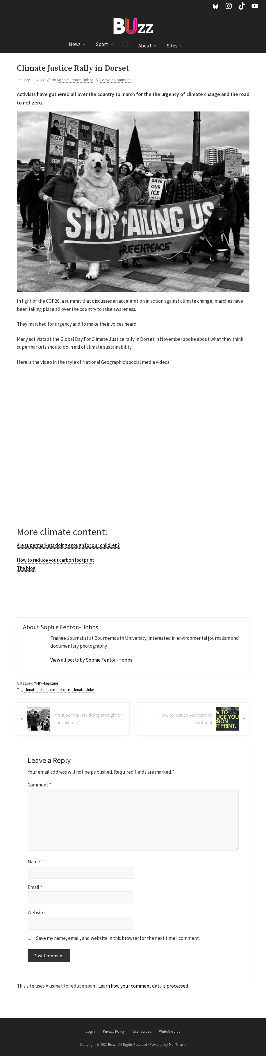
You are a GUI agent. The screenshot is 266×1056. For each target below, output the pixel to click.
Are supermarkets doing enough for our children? (68, 545)
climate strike (83, 689)
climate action (36, 689)
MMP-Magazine (46, 683)
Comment (39, 785)
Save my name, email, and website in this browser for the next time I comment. (118, 938)
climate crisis (60, 689)
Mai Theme (177, 1044)
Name (35, 861)
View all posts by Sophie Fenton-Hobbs (91, 660)
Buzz (112, 1044)
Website (36, 912)
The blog (26, 568)
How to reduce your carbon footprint (55, 560)
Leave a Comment (115, 79)
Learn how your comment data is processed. (143, 986)
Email (35, 887)
